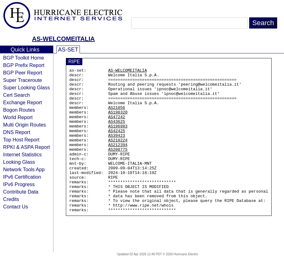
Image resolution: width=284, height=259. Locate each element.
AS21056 (116, 115)
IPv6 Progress (19, 184)
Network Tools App (24, 169)
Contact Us (15, 206)
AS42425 (116, 143)
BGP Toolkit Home (23, 57)
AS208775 (117, 166)
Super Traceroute (22, 80)
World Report (18, 117)
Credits (11, 199)
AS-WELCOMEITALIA (63, 38)
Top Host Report (21, 139)
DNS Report (16, 132)
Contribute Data (20, 191)
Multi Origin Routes (24, 124)
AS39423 (116, 149)
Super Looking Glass (26, 87)
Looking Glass (19, 162)
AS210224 (117, 155)
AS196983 (117, 138)
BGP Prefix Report (23, 65)
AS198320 (117, 121)
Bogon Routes (19, 110)
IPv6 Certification (22, 177)
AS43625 (116, 132)
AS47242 (116, 127)
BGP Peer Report (22, 72)
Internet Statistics (22, 154)
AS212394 (117, 160)
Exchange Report (22, 102)
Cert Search (16, 95)
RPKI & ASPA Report (26, 147)
